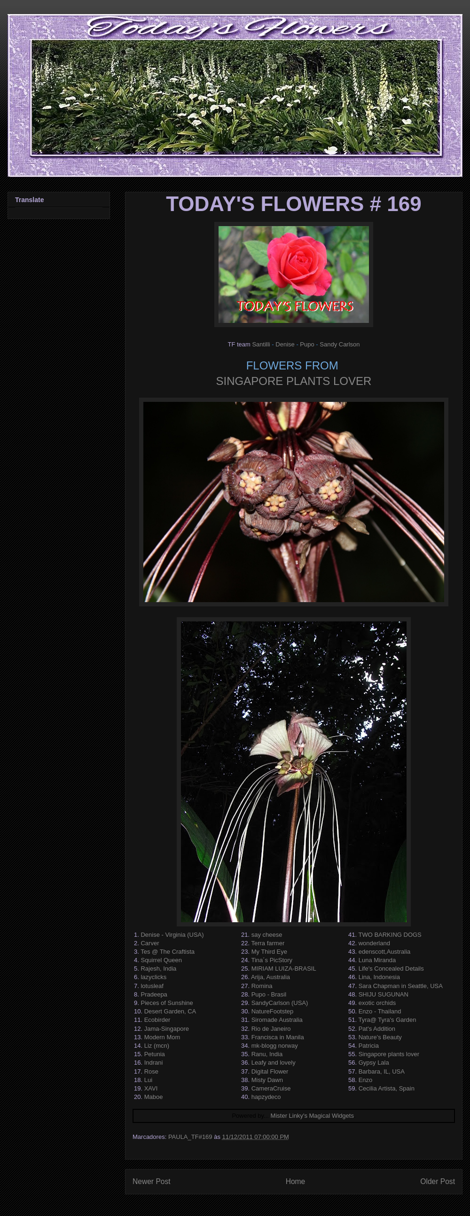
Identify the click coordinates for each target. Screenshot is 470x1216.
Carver (150, 943)
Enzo (366, 1079)
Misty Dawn (267, 1079)
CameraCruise (271, 1088)
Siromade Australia (277, 1019)
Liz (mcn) (156, 1045)
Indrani (153, 1062)
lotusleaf (152, 985)
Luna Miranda (377, 960)
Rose (151, 1071)
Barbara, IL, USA (382, 1071)
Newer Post (152, 1181)
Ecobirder (157, 1019)
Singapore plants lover (389, 1054)
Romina (262, 985)
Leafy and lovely (273, 1062)
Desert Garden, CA (170, 1011)
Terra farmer (267, 943)
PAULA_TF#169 (190, 1136)
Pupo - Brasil (268, 994)
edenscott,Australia (385, 951)
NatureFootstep (272, 1011)
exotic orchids (377, 1002)
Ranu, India (267, 1054)
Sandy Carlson (340, 344)
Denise (284, 344)
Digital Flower (270, 1071)
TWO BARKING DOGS (389, 934)
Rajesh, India (158, 968)
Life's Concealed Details (391, 968)
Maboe (153, 1096)
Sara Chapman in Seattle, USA (401, 985)
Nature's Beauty (380, 1037)
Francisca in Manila (277, 1037)
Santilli (261, 344)
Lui (148, 1079)
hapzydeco (266, 1096)
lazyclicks (153, 977)
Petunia (154, 1054)
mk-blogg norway (274, 1045)
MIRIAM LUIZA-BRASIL (283, 968)
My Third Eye (269, 951)
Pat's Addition (377, 1028)
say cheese (266, 934)
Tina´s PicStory (271, 960)
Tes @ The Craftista (168, 951)
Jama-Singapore (166, 1028)
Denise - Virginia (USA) (172, 934)
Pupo (307, 344)
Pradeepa (154, 994)
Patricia (369, 1045)
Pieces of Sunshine (167, 1002)
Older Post (437, 1181)
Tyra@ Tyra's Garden (387, 1019)
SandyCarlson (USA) (279, 1002)
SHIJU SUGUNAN (383, 994)
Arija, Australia (270, 977)
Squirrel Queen (161, 960)
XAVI (151, 1088)
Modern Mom (162, 1037)
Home (296, 1181)
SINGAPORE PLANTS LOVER (294, 381)
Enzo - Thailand (380, 1011)
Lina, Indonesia (379, 977)
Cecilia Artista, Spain (387, 1088)
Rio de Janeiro (271, 1028)
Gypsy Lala (374, 1062)
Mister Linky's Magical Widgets (312, 1115)
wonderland (374, 943)
